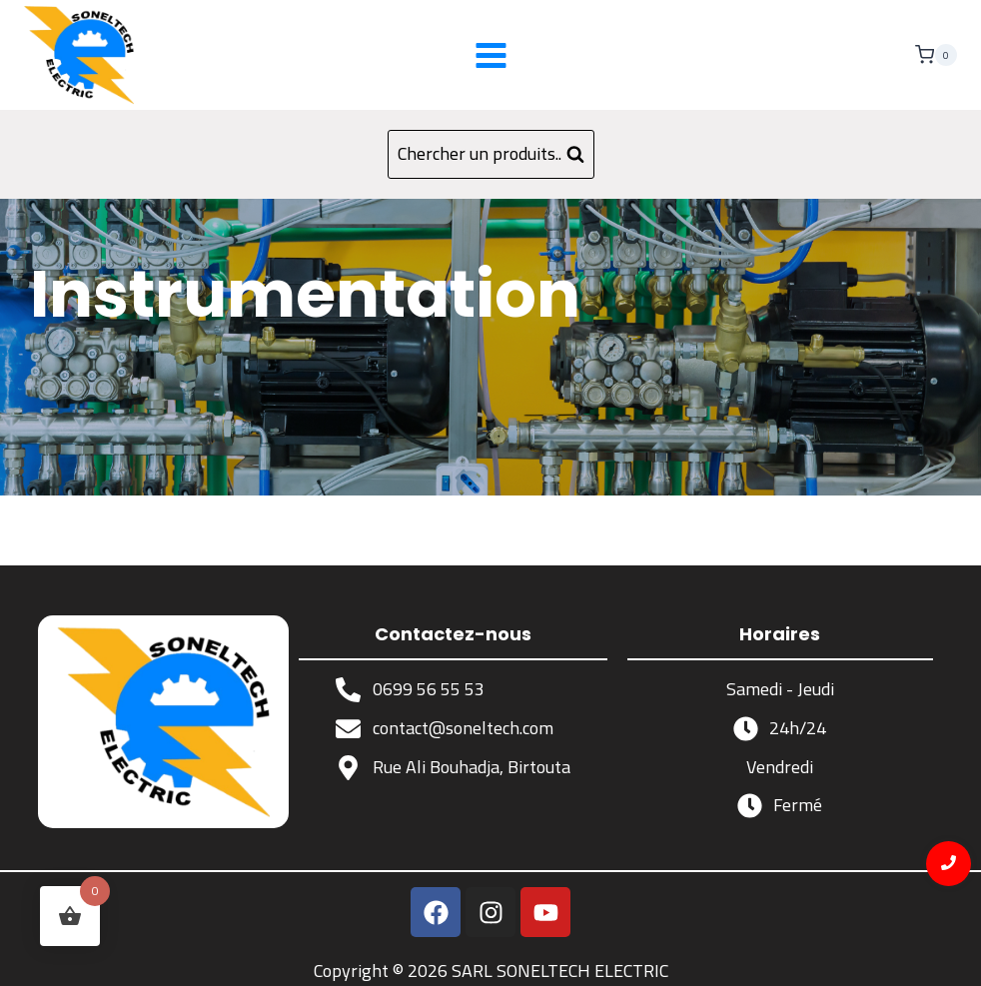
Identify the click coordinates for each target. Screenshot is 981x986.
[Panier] (936, 55)
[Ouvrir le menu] (490, 55)
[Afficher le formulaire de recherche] (491, 154)
